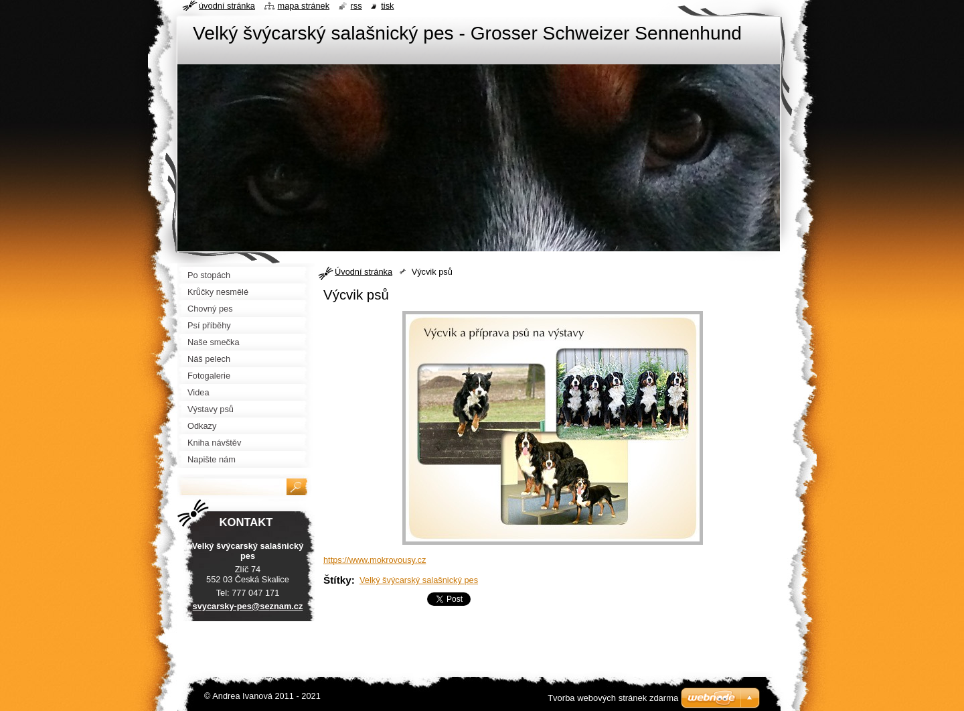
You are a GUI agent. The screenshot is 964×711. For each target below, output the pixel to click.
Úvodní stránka (363, 272)
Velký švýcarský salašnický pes (418, 580)
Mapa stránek (304, 6)
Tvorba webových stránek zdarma (613, 698)
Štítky (337, 580)
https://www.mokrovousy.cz (374, 560)
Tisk (387, 6)
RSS (356, 6)
